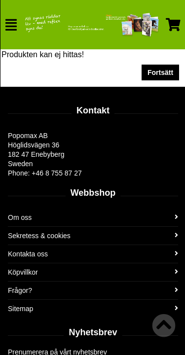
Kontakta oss (93, 254)
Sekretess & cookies (93, 236)
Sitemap (93, 309)
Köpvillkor (93, 272)
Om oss (93, 217)
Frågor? (93, 290)
